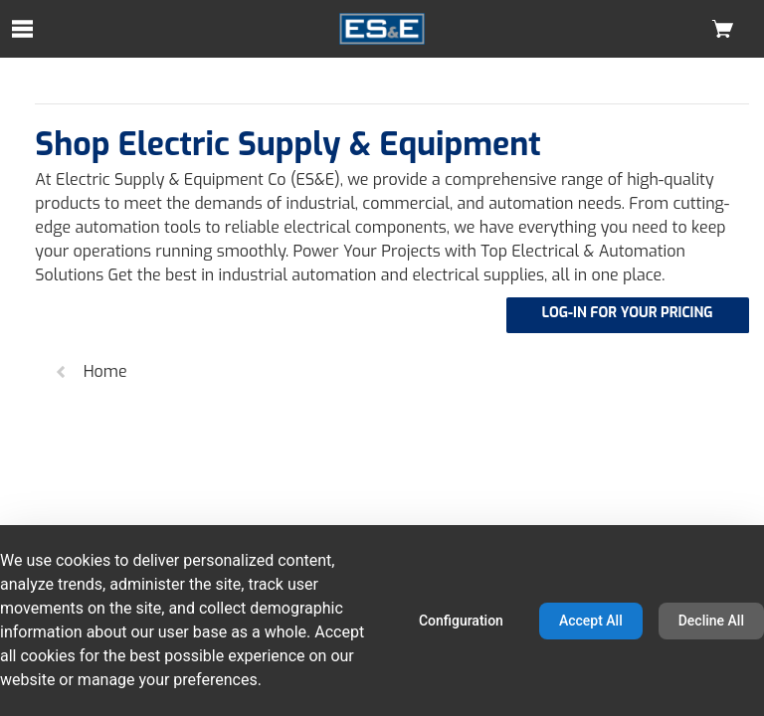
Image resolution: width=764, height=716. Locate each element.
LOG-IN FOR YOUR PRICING (627, 312)
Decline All (711, 620)
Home (90, 371)
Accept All (591, 620)
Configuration (461, 620)
